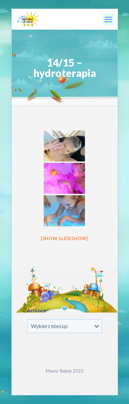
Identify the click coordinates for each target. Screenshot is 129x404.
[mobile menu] (108, 19)
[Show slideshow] (64, 238)
